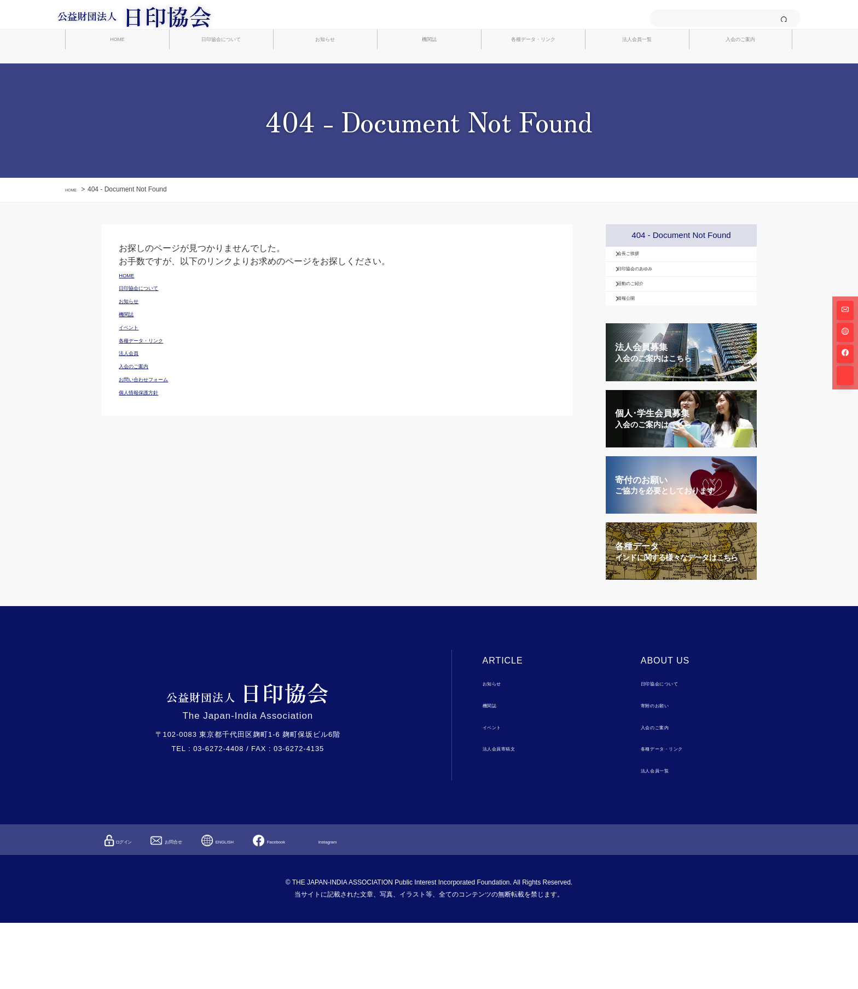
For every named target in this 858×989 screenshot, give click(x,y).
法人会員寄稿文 (509, 815)
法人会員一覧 (637, 72)
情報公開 (640, 360)
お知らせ (325, 72)
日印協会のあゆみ (655, 309)
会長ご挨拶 (644, 284)
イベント (498, 793)
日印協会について (221, 72)
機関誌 (429, 72)
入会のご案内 (740, 72)
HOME (117, 72)
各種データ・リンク (533, 72)
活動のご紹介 (648, 334)
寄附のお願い (664, 771)
